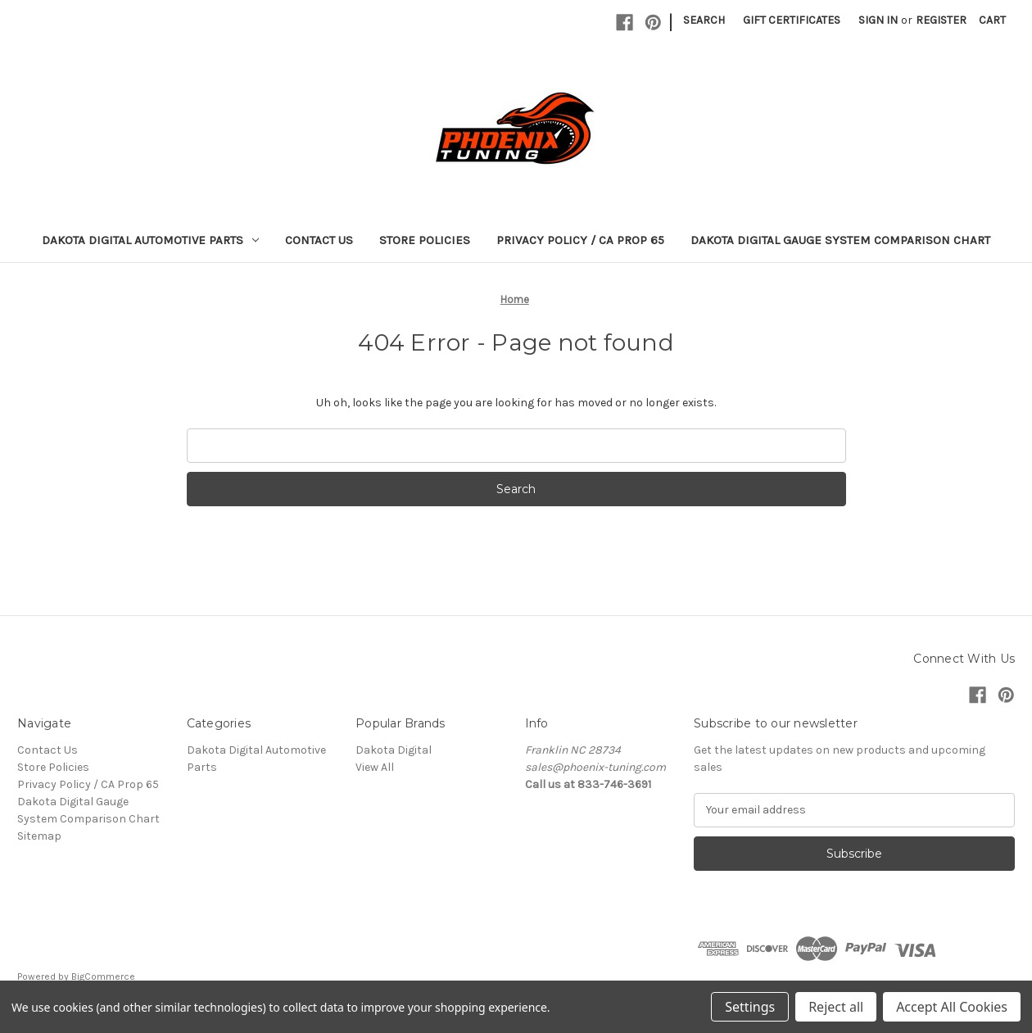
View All (374, 767)
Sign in (878, 20)
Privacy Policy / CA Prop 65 (580, 240)
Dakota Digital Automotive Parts (150, 240)
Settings (750, 1007)
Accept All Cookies (951, 1007)
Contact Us (319, 240)
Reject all (835, 1007)
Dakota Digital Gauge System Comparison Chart (840, 240)
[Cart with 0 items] (992, 20)
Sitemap (39, 836)
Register (941, 20)
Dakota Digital (393, 750)
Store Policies (424, 240)
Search (704, 20)
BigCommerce (103, 976)
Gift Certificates (791, 20)
